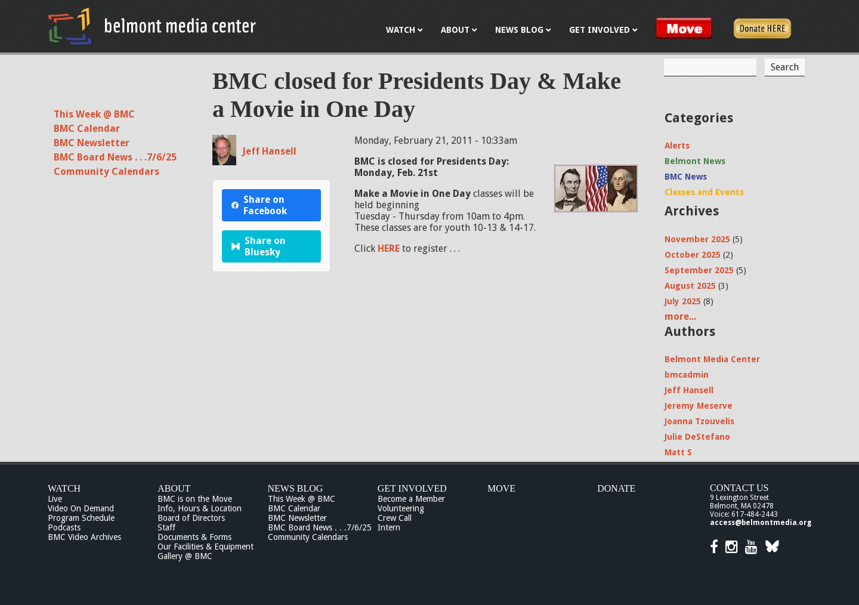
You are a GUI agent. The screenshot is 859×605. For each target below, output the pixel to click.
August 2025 (690, 286)
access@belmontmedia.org (760, 522)
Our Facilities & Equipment (205, 546)
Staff (166, 527)
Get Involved (412, 488)
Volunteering (401, 508)
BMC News (686, 176)
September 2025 (699, 270)
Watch (64, 488)
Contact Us (739, 488)
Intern (389, 527)
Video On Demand (81, 508)
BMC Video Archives (84, 537)
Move (501, 488)
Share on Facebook (259, 205)
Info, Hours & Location (199, 508)
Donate (616, 488)
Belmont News (695, 161)
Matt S (678, 452)
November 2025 (697, 239)
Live (55, 499)
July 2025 (683, 301)
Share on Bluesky (258, 246)
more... (680, 316)
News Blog (295, 488)
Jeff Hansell (269, 151)
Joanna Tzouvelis (699, 421)
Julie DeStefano (697, 437)
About (173, 488)
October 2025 (693, 255)
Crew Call (395, 518)
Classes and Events (704, 192)
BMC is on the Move (194, 499)
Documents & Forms (194, 537)
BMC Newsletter (91, 143)
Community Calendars (106, 171)
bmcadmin (687, 374)
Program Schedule (81, 518)
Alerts (677, 145)
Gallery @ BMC (184, 556)
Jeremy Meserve (699, 405)
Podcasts (64, 527)
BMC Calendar (87, 128)
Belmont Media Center (712, 359)
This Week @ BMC (94, 114)
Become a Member (411, 499)
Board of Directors (191, 518)
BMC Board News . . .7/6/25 (115, 157)
